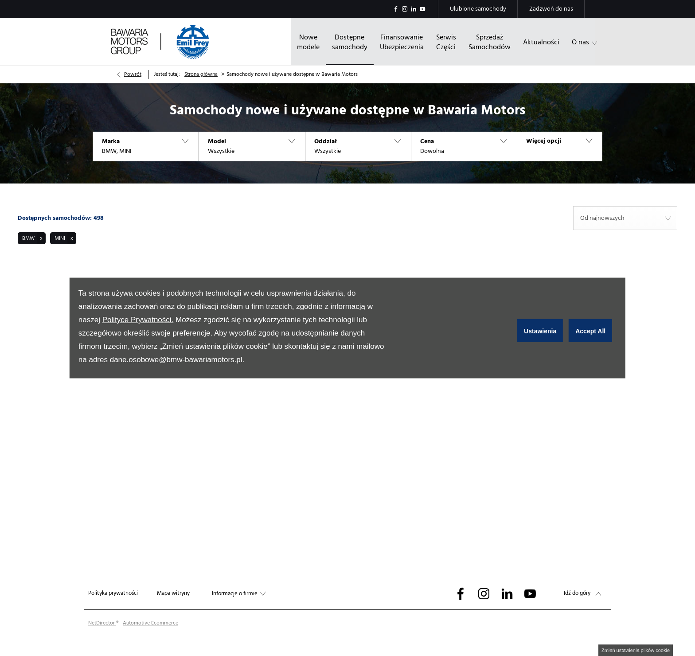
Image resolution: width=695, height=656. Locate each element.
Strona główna (201, 74)
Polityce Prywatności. (138, 320)
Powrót (132, 74)
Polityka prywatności (113, 593)
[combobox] (625, 218)
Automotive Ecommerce (150, 623)
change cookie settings (635, 650)
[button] (146, 146)
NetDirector (102, 623)
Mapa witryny (173, 593)
